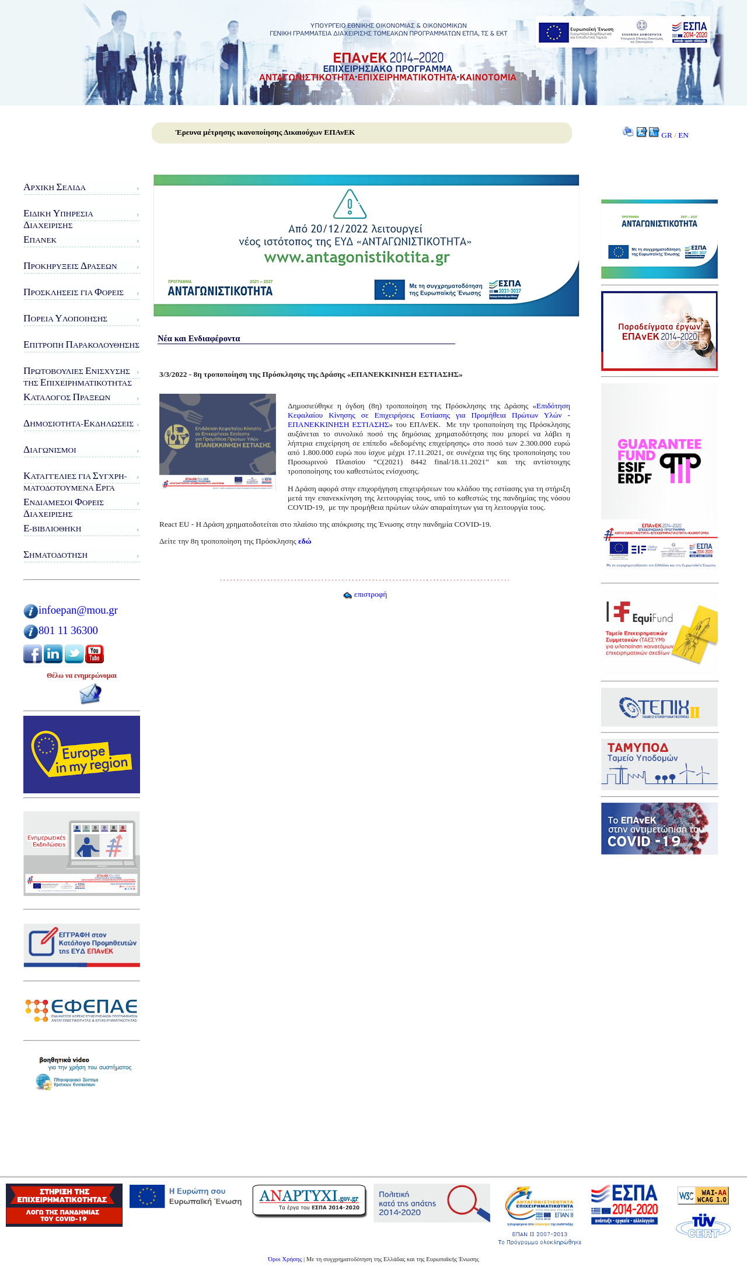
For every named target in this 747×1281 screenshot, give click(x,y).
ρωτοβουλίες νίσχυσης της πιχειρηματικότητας (77, 376)
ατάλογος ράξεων (66, 396)
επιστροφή (365, 594)
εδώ (304, 541)
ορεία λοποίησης (65, 318)
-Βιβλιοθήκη (52, 528)
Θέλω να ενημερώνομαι (82, 675)
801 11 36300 (68, 630)
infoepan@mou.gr (78, 610)
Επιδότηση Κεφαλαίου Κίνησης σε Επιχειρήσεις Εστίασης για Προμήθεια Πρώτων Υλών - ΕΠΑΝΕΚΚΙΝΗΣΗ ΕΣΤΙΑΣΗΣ (429, 415)
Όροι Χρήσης (285, 1259)
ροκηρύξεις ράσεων (70, 265)
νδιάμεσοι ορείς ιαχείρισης (63, 507)
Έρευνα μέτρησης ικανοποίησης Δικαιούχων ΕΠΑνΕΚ (265, 132)
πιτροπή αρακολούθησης (81, 344)
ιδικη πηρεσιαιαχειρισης (58, 219)
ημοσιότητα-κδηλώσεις (78, 423)
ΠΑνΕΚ (40, 239)
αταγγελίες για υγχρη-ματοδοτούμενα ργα (75, 481)
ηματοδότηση (55, 554)
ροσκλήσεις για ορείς (73, 292)
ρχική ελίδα (54, 186)
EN (683, 135)
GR (666, 135)
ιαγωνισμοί (49, 449)
